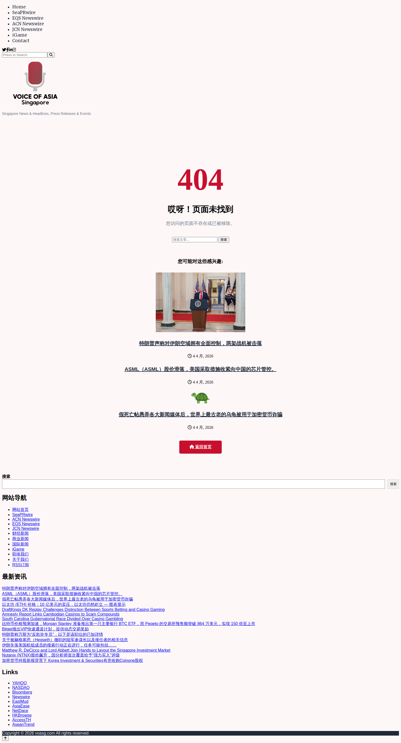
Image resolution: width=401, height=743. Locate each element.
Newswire (21, 697)
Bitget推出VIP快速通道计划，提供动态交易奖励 (45, 629)
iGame (19, 35)
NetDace (20, 710)
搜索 (6, 476)
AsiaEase (21, 706)
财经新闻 (20, 533)
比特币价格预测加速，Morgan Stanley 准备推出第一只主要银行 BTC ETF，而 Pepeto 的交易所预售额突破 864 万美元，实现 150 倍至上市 (128, 623)
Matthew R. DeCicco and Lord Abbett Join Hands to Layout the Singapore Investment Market (86, 650)
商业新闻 (20, 539)
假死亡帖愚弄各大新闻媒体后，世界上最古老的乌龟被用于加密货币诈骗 (200, 414)
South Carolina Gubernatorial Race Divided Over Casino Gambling (62, 619)
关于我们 (20, 559)
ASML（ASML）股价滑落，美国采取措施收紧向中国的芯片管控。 (200, 369)
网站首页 (20, 509)
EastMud (20, 701)
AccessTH (21, 720)
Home (19, 7)
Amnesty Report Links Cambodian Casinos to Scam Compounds (60, 614)
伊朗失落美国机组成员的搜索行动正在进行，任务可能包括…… (59, 645)
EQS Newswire (27, 18)
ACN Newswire (28, 24)
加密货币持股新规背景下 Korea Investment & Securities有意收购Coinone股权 (72, 660)
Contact (20, 40)
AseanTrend (23, 724)
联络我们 (20, 554)
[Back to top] (5, 738)
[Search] (51, 55)
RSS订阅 (20, 565)
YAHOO (19, 683)
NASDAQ (21, 687)
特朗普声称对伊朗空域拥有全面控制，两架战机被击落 (200, 343)
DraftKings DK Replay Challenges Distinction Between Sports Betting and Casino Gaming (83, 609)
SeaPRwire (24, 12)
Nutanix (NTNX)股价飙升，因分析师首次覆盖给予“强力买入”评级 (61, 655)
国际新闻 (20, 544)
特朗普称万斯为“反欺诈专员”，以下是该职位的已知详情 (52, 634)
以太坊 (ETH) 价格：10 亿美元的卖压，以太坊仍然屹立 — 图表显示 (64, 604)
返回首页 (200, 447)
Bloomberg (22, 692)
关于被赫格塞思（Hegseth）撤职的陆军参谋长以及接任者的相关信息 (65, 640)
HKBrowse (22, 715)
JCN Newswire (27, 29)
